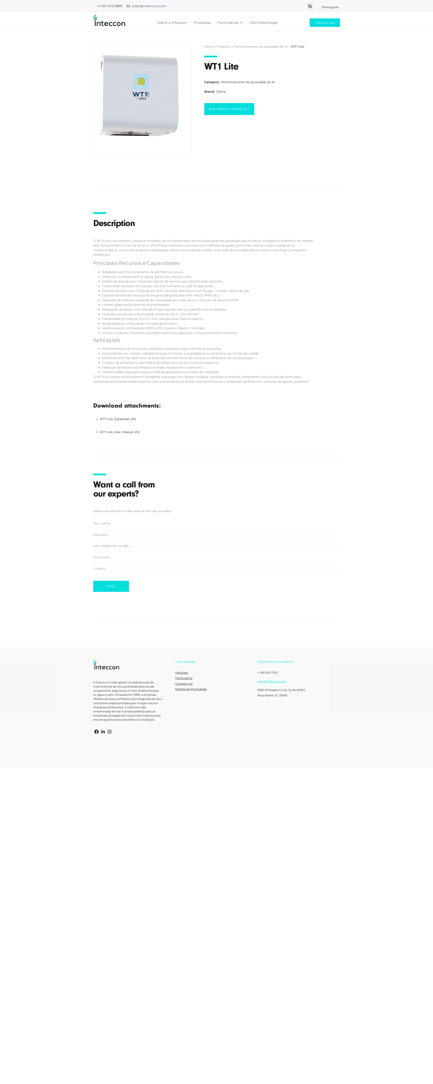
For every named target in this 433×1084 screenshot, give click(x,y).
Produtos (224, 47)
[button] (310, 6)
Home (209, 47)
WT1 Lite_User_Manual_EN (119, 432)
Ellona (221, 92)
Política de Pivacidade (191, 689)
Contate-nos (184, 683)
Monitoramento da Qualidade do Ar (261, 47)
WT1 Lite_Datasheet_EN (118, 419)
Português (330, 7)
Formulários (183, 678)
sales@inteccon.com (149, 6)
